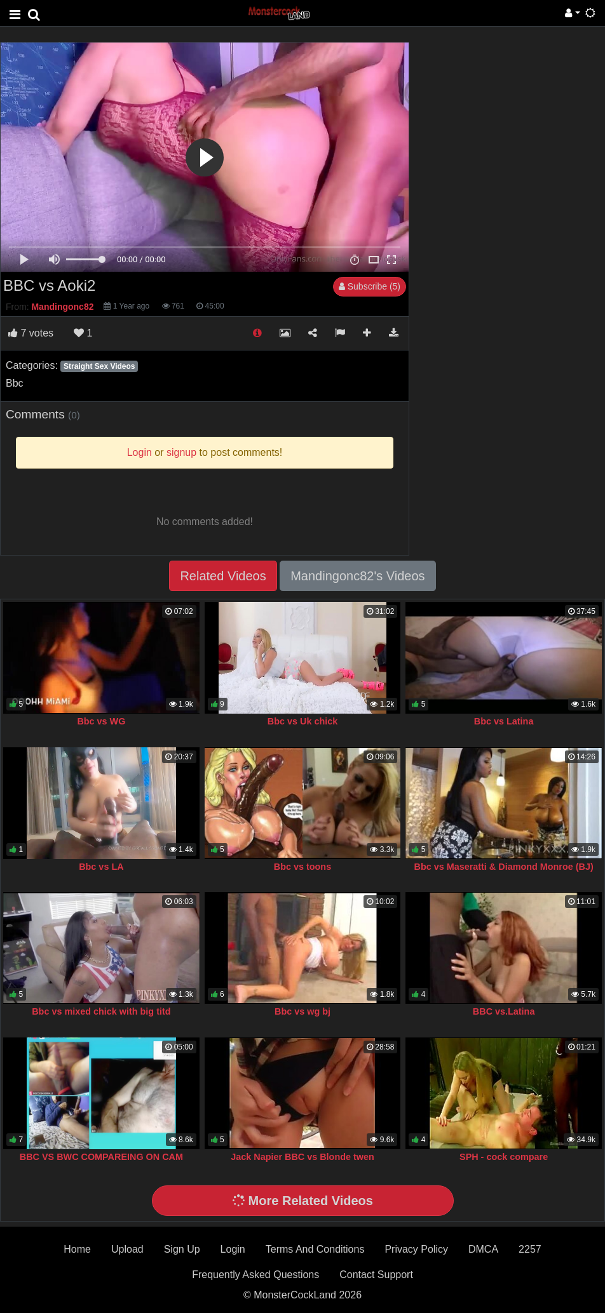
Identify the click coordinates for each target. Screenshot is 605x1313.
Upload (127, 1249)
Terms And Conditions (315, 1249)
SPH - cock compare (503, 1157)
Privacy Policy (416, 1249)
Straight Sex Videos (99, 366)
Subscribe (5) (369, 286)
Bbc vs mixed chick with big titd (101, 1011)
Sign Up (182, 1249)
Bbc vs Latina (504, 721)
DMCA (483, 1249)
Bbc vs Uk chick (302, 721)
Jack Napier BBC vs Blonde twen (302, 1157)
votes (30, 333)
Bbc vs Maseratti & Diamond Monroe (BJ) (503, 867)
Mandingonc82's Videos (357, 576)
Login (233, 1249)
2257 (530, 1249)
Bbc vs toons (302, 867)
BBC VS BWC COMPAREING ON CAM (101, 1157)
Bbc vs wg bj (302, 1011)
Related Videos (223, 576)
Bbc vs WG (101, 721)
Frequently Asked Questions (255, 1274)
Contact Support (376, 1274)
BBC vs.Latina (504, 1011)
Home (77, 1249)
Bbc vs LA (101, 867)
